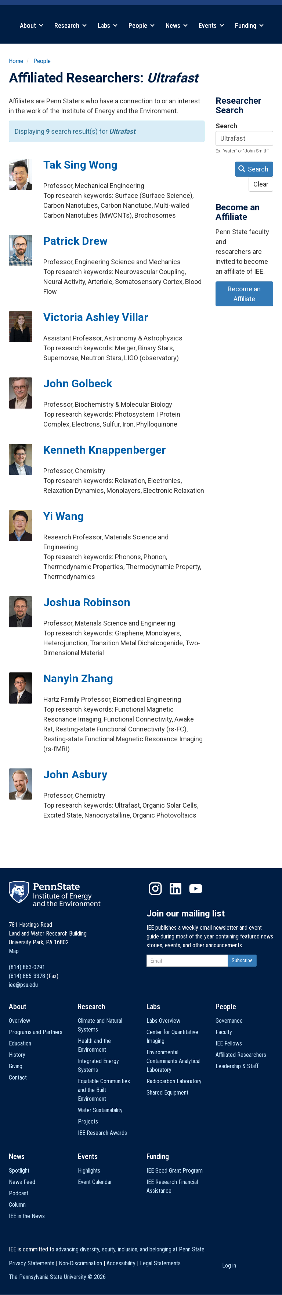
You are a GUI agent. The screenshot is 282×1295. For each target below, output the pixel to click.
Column (17, 1204)
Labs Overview (163, 1020)
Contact (18, 1077)
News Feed (22, 1181)
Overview (19, 1020)
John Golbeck (77, 383)
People (142, 25)
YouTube (195, 888)
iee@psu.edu (23, 984)
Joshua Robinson (86, 602)
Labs (108, 25)
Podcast (18, 1193)
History (17, 1054)
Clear (260, 184)
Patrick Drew (75, 241)
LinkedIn (175, 888)
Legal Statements (160, 1263)
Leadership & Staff (237, 1066)
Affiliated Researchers (241, 1054)
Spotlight (19, 1170)
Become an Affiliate (244, 294)
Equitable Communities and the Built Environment (104, 1090)
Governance (229, 1020)
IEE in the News (27, 1216)
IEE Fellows (229, 1043)
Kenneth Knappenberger (104, 449)
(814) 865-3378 (27, 976)
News (177, 25)
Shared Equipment (167, 1092)
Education (20, 1043)
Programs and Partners (35, 1032)
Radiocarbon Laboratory (174, 1081)
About (31, 25)
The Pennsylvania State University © (57, 1276)
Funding (249, 25)
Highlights (89, 1170)
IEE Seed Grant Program (175, 1170)
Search (226, 126)
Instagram (155, 888)
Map (14, 951)
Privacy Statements (31, 1263)
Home (16, 60)
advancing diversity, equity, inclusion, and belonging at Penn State (130, 1249)
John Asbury (75, 774)
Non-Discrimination (80, 1263)
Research (70, 25)
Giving (15, 1066)
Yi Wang (63, 516)
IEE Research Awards (102, 1132)
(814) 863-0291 (27, 967)
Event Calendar (95, 1181)
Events (211, 25)
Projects (88, 1121)
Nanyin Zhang (78, 678)
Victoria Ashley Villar (95, 317)
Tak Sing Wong (80, 164)
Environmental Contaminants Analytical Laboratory (173, 1061)
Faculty (224, 1032)
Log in (229, 1265)
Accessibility (120, 1263)
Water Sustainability (100, 1110)
